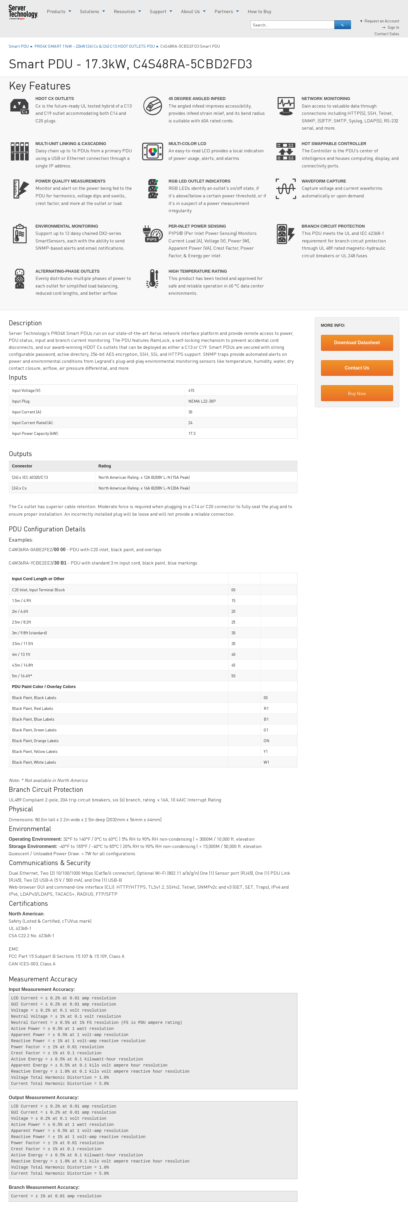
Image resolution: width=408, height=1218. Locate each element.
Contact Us (357, 367)
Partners (223, 11)
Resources (124, 11)
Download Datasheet (357, 342)
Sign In (393, 27)
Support (158, 11)
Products (56, 11)
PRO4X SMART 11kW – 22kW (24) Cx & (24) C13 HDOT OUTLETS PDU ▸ (97, 46)
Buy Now (357, 393)
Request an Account (381, 20)
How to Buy (259, 11)
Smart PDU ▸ (21, 46)
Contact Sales (387, 33)
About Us (190, 11)
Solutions (89, 11)
